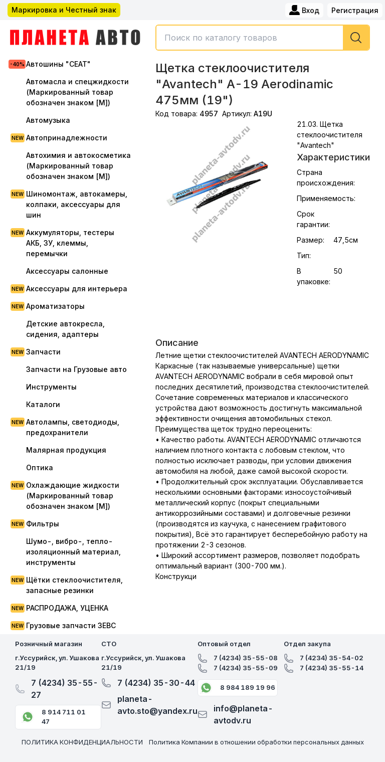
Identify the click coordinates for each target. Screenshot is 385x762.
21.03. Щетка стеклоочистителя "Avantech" (329, 134)
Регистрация (354, 10)
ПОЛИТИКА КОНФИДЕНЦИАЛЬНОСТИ (82, 742)
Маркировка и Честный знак (64, 10)
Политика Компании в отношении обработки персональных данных (256, 742)
